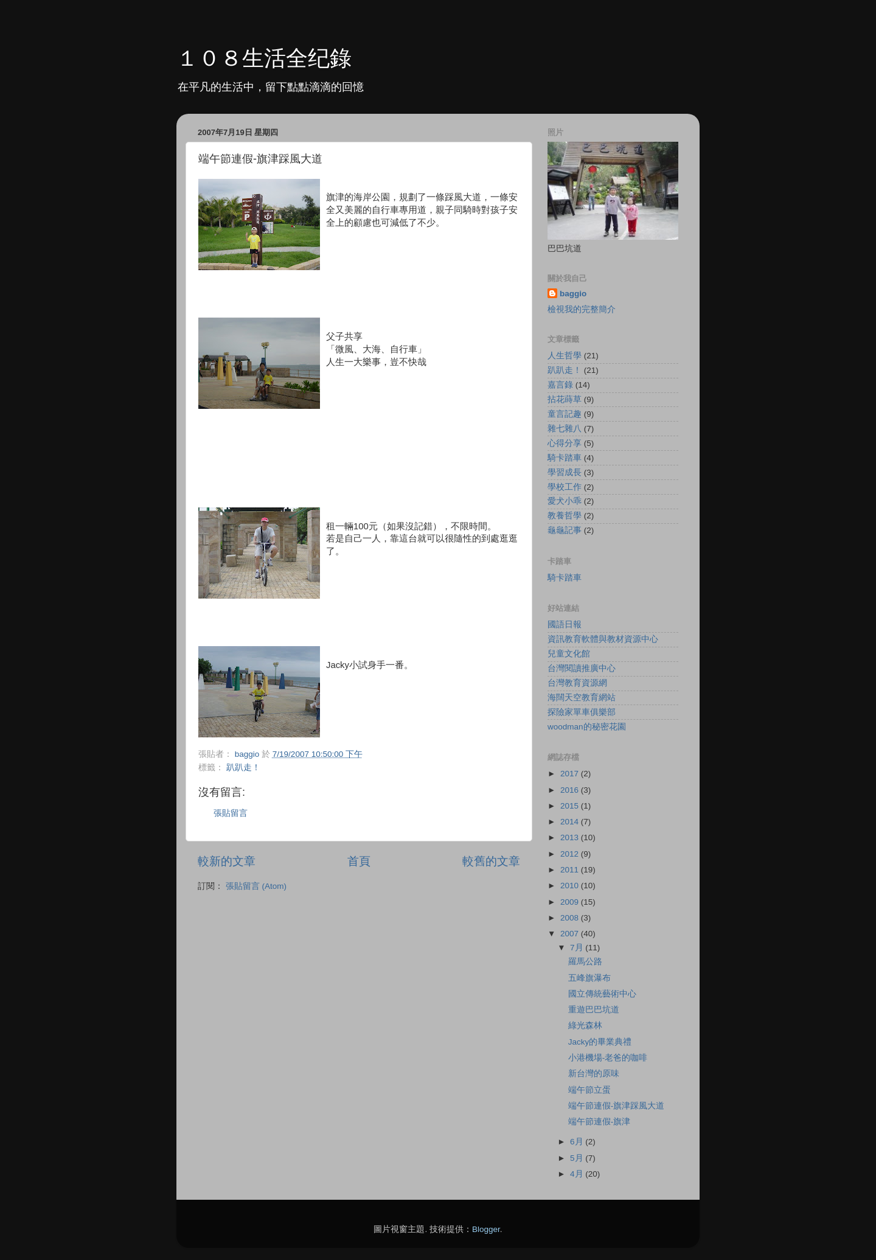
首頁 (358, 861)
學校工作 (565, 487)
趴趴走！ (243, 767)
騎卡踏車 (565, 457)
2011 (570, 869)
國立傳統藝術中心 (602, 993)
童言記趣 (565, 414)
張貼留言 (231, 813)
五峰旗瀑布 (589, 978)
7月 (577, 947)
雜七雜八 (565, 428)
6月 (577, 1141)
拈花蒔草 (565, 399)
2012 (570, 853)
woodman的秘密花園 (587, 726)
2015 (570, 805)
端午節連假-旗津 (599, 1121)
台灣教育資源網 (577, 682)
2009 (570, 902)
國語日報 (565, 624)
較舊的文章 (491, 861)
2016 (570, 790)
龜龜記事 (565, 530)
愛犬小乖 (565, 501)
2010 (570, 885)
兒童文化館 (569, 653)
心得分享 (565, 443)
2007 (570, 933)
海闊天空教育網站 (582, 697)
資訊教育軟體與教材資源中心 (603, 639)
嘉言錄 (560, 384)
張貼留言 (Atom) (256, 886)
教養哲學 (565, 515)
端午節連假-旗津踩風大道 (616, 1105)
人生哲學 (565, 355)
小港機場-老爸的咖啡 (608, 1057)
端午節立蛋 (589, 1090)
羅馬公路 (585, 961)
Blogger (486, 1229)
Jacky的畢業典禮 (600, 1041)
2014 (570, 821)
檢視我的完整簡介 (582, 309)
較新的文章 (226, 861)
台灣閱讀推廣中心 (582, 668)
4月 (577, 1173)
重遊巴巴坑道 (593, 1009)
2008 (570, 917)
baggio (573, 293)
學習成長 (565, 472)
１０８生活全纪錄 (264, 58)
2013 (570, 837)
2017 (570, 773)
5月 (577, 1158)
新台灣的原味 (593, 1073)
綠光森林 (585, 1025)
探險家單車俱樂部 (582, 712)
